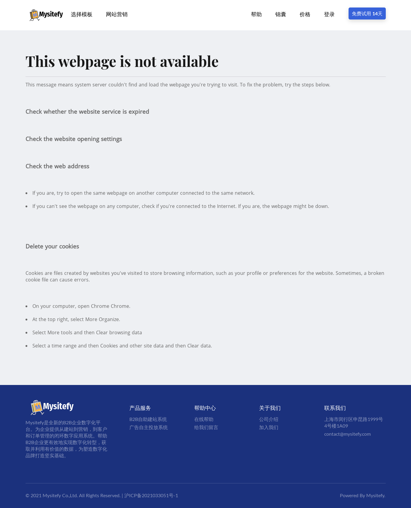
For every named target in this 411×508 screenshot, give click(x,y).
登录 (329, 14)
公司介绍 (268, 419)
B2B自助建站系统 (148, 419)
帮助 (256, 14)
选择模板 (81, 14)
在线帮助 (203, 419)
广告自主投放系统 (148, 427)
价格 (305, 14)
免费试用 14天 (367, 13)
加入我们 (268, 427)
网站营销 (117, 14)
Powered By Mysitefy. (362, 495)
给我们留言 (206, 427)
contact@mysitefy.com (347, 434)
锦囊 (280, 14)
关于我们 (270, 407)
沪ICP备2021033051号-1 (151, 495)
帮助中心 (205, 407)
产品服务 (140, 407)
